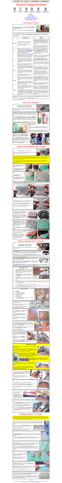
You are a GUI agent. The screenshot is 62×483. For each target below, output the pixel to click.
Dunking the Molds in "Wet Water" (31, 19)
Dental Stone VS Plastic (31, 15)
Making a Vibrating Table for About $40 (31, 18)
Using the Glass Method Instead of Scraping (31, 17)
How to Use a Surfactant (31, 16)
